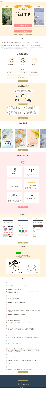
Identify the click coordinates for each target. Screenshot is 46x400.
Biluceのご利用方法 (23, 27)
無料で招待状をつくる (35, 1)
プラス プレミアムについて (23, 208)
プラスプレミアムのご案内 (23, 31)
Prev (3, 17)
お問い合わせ (23, 390)
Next (11, 17)
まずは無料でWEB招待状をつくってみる (23, 25)
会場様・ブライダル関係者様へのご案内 (23, 34)
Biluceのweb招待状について (23, 81)
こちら (24, 260)
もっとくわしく (23, 244)
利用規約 (25, 395)
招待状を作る (23, 151)
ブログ (24, 394)
